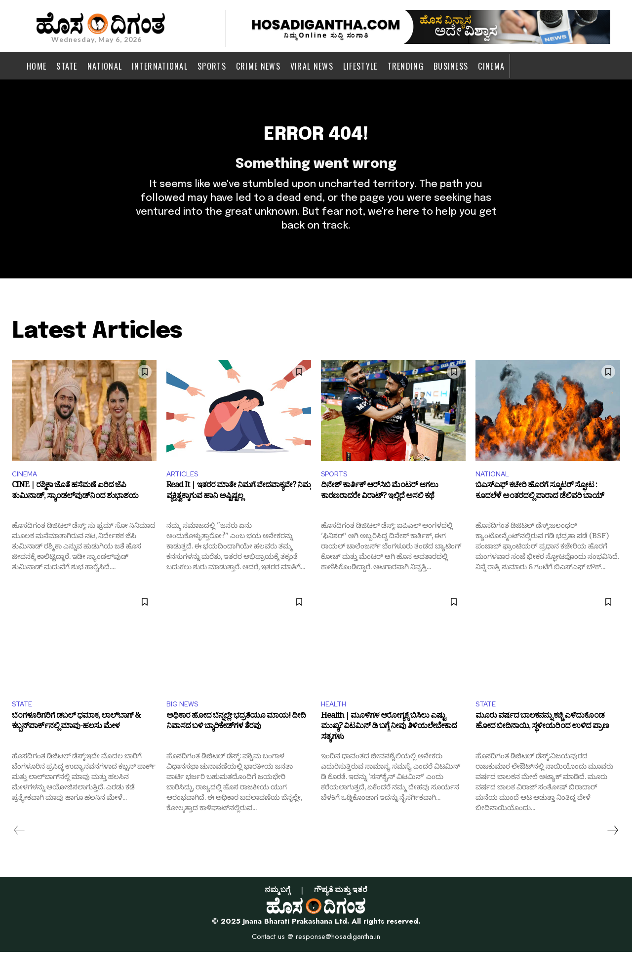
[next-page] (612, 852)
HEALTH (336, 725)
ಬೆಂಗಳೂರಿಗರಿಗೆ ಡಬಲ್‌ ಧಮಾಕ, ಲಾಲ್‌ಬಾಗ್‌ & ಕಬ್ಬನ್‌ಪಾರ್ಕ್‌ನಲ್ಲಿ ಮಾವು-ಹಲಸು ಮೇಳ (76, 745)
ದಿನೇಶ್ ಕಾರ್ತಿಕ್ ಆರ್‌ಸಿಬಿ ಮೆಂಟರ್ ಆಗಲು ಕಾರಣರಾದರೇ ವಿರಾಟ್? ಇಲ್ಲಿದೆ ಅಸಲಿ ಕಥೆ (379, 513)
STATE (24, 725)
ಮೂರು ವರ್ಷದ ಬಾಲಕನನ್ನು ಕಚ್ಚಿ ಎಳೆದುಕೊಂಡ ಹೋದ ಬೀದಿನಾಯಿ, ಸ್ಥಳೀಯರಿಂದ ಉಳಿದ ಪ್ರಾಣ (542, 745)
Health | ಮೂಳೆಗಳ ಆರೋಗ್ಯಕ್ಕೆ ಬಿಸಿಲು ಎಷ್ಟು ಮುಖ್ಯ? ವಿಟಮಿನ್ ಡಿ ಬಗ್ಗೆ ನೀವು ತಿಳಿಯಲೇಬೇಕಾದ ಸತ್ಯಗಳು (389, 751)
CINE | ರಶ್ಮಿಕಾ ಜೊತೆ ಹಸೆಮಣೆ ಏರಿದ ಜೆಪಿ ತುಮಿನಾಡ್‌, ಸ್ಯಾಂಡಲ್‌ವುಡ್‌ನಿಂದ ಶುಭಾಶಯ (75, 513)
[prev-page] (19, 852)
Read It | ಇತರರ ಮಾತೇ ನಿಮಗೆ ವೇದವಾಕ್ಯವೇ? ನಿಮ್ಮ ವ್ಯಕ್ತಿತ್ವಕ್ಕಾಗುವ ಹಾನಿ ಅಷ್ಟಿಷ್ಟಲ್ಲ (238, 513)
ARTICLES (184, 493)
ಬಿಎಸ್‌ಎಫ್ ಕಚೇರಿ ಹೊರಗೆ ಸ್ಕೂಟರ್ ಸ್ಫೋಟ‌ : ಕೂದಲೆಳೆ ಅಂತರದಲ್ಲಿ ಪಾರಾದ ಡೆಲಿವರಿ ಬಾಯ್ (539, 513)
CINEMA (26, 493)
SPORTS (337, 493)
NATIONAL (494, 493)
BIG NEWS (184, 725)
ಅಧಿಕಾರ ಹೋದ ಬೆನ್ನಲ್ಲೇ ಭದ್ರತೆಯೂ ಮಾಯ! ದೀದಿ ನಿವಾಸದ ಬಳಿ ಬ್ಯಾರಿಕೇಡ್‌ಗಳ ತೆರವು (236, 745)
